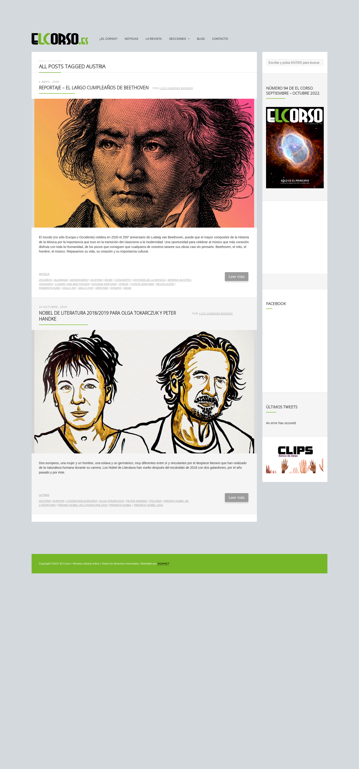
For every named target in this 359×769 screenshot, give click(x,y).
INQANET (163, 563)
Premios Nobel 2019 (148, 505)
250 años (45, 280)
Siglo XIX (69, 288)
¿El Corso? (108, 38)
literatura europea (81, 501)
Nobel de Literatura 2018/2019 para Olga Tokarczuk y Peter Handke (107, 316)
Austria (96, 280)
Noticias (131, 38)
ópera (123, 284)
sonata (115, 288)
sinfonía (101, 288)
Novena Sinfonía (104, 284)
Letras (44, 495)
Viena (127, 288)
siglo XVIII (85, 288)
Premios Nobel (120, 505)
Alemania (61, 280)
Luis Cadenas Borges (176, 88)
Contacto (220, 38)
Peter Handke (136, 501)
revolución (165, 284)
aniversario (79, 280)
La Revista (154, 38)
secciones (177, 38)
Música (44, 274)
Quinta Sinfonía (142, 284)
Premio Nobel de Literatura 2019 (82, 505)
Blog (201, 38)
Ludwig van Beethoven (72, 284)
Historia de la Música (149, 280)
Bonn (108, 280)
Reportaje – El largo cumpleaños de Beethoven (94, 88)
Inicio (43, 61)
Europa (58, 501)
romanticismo (49, 288)
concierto (123, 280)
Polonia (156, 501)
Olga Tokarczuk (111, 501)
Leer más (237, 276)
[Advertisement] (179, 14)
